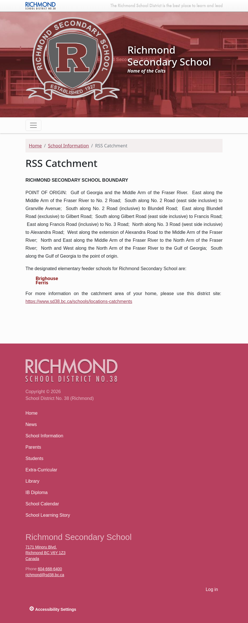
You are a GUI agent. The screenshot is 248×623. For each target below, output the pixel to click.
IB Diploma (36, 492)
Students (34, 458)
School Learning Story (47, 515)
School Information (68, 146)
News (31, 424)
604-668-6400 (50, 569)
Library (32, 481)
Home (35, 146)
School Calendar (42, 503)
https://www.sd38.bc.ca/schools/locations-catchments (78, 301)
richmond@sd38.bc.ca (44, 575)
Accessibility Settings (52, 608)
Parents (33, 447)
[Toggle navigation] (33, 125)
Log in (212, 589)
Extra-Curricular (41, 469)
